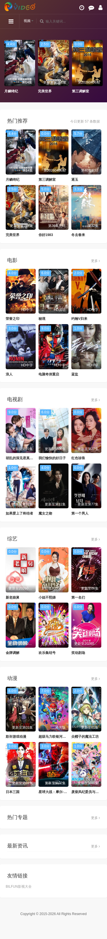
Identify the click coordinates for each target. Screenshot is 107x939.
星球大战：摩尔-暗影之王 (58, 792)
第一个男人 (79, 513)
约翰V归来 (79, 319)
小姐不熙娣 (47, 597)
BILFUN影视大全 (19, 887)
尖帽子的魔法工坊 (85, 737)
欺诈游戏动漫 (16, 737)
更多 (95, 261)
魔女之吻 (45, 513)
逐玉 (74, 180)
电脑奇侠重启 (49, 374)
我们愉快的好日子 (52, 458)
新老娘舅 (12, 597)
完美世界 (45, 91)
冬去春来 (78, 235)
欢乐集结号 (47, 653)
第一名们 (78, 597)
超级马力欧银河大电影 (56, 737)
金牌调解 (12, 653)
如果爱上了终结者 (19, 513)
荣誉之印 (12, 319)
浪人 (9, 374)
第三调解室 (80, 91)
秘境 (42, 319)
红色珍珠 (78, 458)
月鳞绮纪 (11, 91)
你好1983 (46, 235)
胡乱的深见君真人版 (21, 458)
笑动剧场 (78, 653)
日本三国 (12, 792)
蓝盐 (74, 374)
